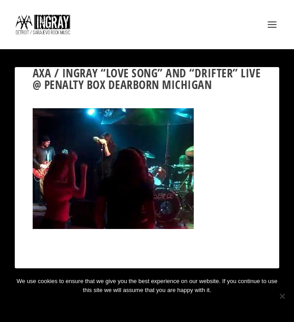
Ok (115, 305)
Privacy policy (159, 305)
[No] (282, 296)
